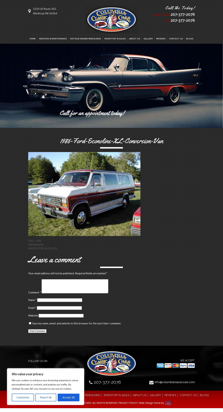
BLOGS (189, 40)
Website (33, 319)
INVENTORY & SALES (115, 40)
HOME (33, 40)
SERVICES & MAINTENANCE (53, 40)
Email (32, 311)
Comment (34, 296)
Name (32, 303)
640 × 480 (34, 242)
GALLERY (148, 40)
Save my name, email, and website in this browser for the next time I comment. (76, 327)
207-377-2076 (181, 14)
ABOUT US (134, 40)
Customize (22, 397)
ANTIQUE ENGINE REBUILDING (85, 40)
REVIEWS (160, 40)
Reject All (46, 397)
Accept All (68, 397)
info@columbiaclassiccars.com (175, 386)
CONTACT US (176, 40)
